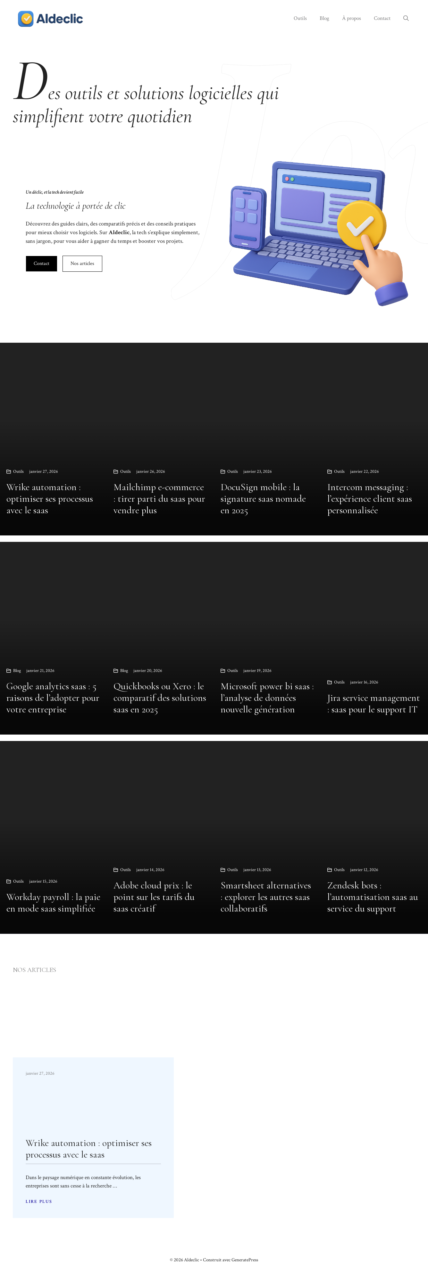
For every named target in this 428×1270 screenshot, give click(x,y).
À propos (351, 18)
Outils (300, 18)
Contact (382, 18)
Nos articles (82, 263)
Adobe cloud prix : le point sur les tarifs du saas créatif (154, 896)
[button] (406, 18)
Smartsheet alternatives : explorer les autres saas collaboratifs (266, 896)
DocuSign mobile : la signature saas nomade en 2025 (263, 498)
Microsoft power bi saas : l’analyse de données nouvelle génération (267, 697)
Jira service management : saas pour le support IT (373, 703)
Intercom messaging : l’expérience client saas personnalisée (369, 498)
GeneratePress (244, 1260)
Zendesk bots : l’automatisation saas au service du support (372, 896)
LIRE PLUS (39, 1201)
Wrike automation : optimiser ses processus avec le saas (49, 498)
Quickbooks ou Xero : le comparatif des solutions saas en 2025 (159, 697)
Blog (324, 18)
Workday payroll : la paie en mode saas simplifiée (53, 902)
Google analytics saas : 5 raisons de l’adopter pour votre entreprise (52, 697)
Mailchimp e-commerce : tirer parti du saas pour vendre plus (159, 498)
